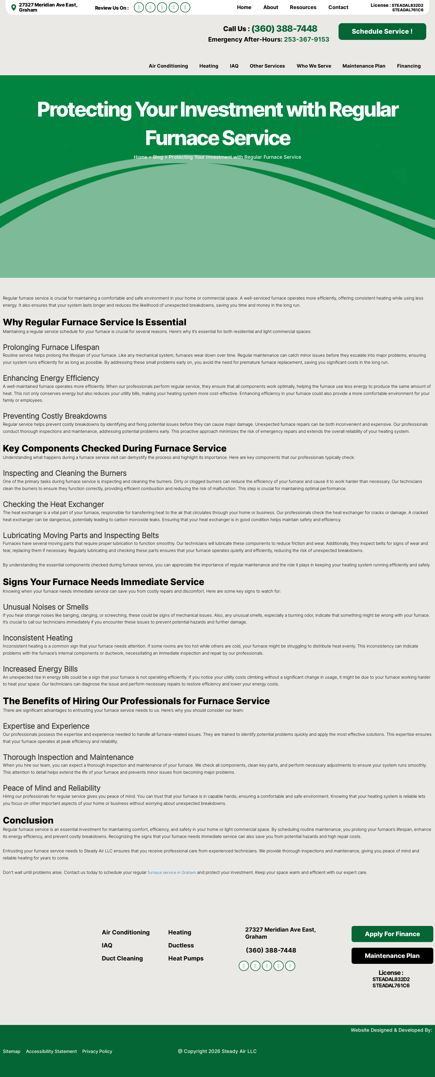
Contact (338, 7)
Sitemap (12, 1050)
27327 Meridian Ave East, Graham (50, 7)
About (270, 7)
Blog (158, 157)
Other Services (267, 66)
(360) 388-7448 (290, 28)
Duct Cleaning (123, 958)
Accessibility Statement (55, 1050)
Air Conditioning (168, 66)
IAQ (234, 66)
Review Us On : (113, 8)
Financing (409, 66)
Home (244, 7)
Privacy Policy (103, 1050)
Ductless (181, 945)
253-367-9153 (307, 39)
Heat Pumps (186, 958)
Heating (208, 66)
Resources (303, 7)
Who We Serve (314, 66)
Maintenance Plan (364, 66)
